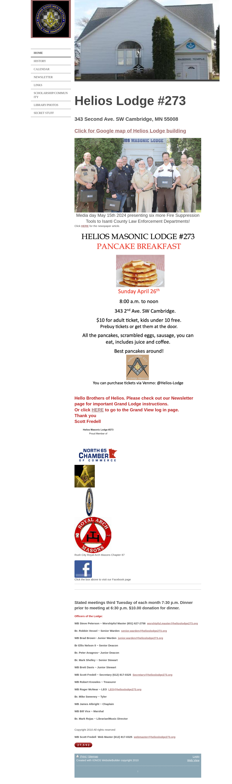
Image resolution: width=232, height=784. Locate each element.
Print (81, 756)
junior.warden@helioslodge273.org (140, 638)
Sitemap (93, 756)
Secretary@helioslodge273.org (152, 674)
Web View (193, 760)
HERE (85, 225)
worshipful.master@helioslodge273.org (172, 623)
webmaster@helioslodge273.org (154, 736)
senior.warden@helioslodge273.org (144, 630)
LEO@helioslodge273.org (124, 689)
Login (196, 756)
